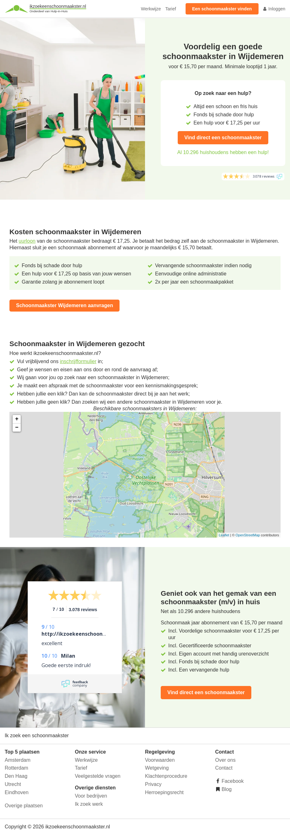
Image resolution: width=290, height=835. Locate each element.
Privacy (153, 784)
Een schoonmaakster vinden (222, 8)
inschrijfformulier (78, 361)
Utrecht (13, 784)
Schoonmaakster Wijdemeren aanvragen (64, 305)
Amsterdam (18, 760)
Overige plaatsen (24, 805)
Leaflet (224, 535)
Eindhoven (17, 792)
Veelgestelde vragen (97, 776)
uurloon (27, 241)
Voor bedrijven (91, 796)
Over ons (225, 760)
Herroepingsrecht (164, 792)
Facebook (232, 781)
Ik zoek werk (89, 804)
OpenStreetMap (248, 535)
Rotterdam (16, 768)
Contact (223, 768)
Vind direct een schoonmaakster (223, 137)
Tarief (170, 8)
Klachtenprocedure (166, 776)
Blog (225, 789)
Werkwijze (151, 8)
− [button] (17, 427)
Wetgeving (157, 768)
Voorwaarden (160, 760)
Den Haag (16, 776)
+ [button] (17, 419)
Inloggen (274, 8)
